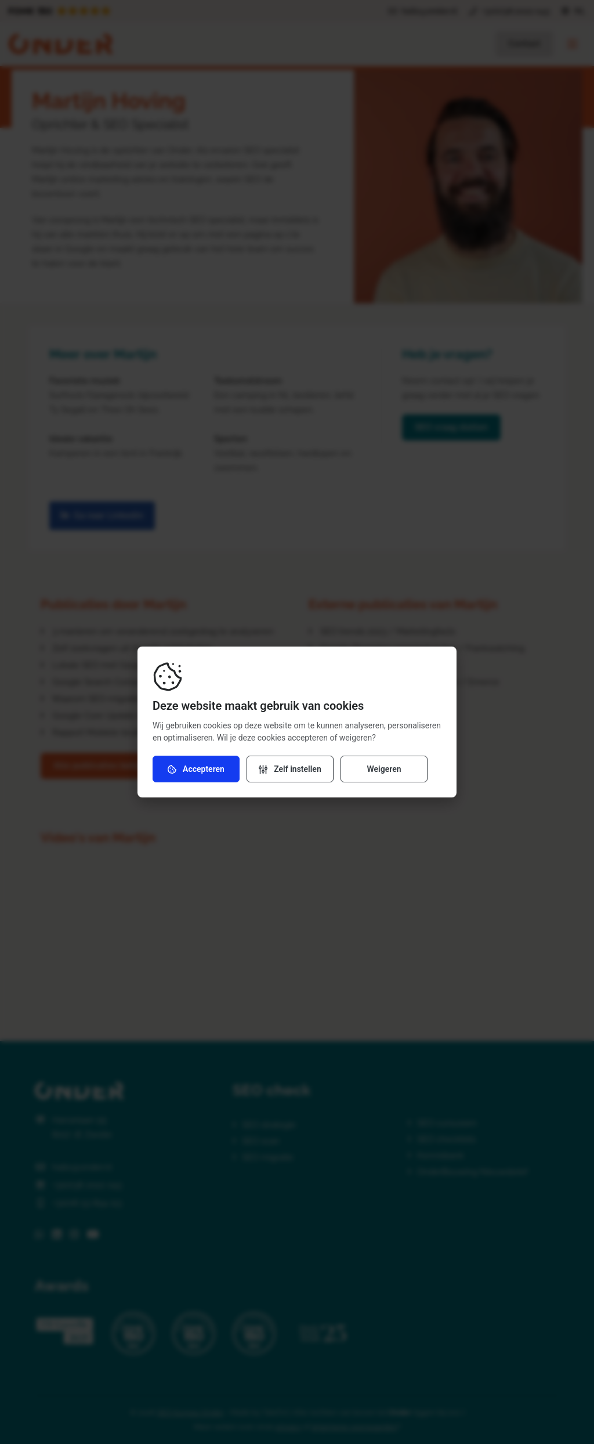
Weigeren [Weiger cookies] (384, 769)
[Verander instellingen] (290, 769)
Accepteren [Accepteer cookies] (196, 769)
